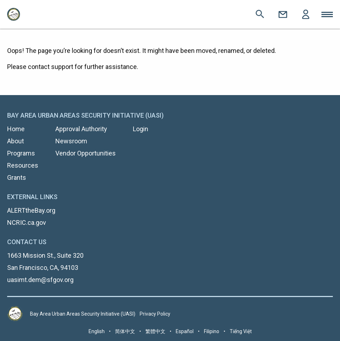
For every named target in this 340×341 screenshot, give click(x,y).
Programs (21, 153)
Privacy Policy (155, 314)
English (97, 331)
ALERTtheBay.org (31, 210)
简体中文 (125, 331)
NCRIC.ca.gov (26, 222)
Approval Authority (81, 129)
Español (185, 331)
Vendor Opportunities (85, 153)
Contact (283, 14)
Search (260, 14)
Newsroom (71, 141)
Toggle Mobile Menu (327, 14)
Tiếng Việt (241, 331)
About (15, 141)
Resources (22, 165)
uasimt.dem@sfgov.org (40, 279)
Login (306, 14)
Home (16, 129)
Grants (16, 177)
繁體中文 (155, 331)
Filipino (211, 331)
